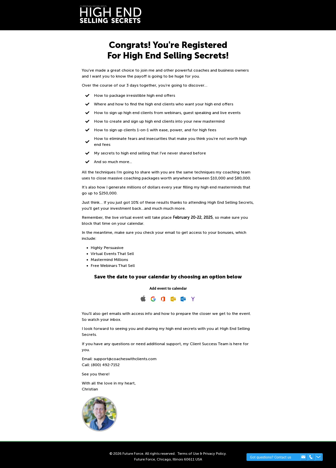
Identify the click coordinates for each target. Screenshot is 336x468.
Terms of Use (188, 453)
